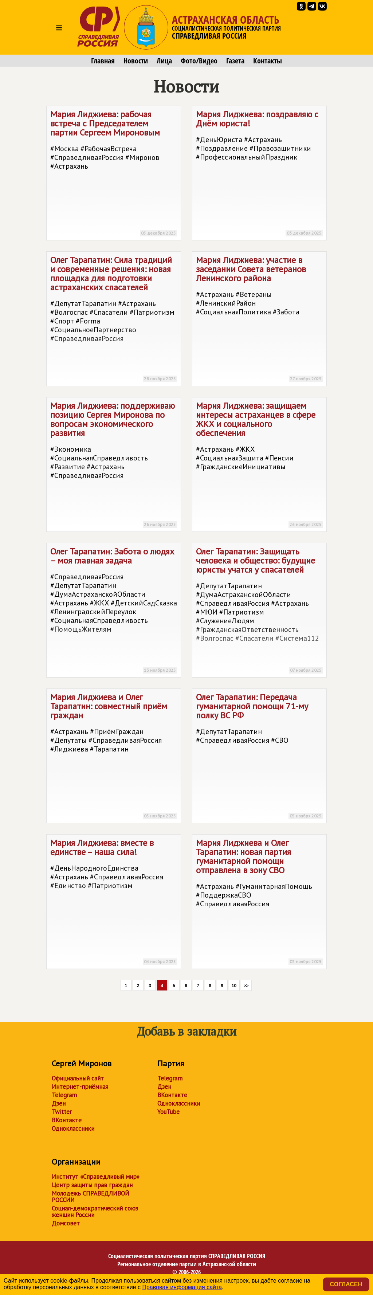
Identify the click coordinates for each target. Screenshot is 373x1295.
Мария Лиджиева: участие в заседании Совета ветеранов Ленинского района (259, 320)
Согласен (346, 1284)
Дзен (59, 1103)
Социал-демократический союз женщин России (95, 1211)
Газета (235, 61)
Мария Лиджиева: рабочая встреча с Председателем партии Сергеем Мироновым (114, 174)
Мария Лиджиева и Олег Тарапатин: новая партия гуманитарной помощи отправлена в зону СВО (259, 903)
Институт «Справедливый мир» (96, 1176)
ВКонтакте (67, 1120)
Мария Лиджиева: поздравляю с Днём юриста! (259, 174)
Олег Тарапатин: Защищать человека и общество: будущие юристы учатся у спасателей (259, 611)
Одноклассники (73, 1128)
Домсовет (66, 1223)
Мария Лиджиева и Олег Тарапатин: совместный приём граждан (114, 757)
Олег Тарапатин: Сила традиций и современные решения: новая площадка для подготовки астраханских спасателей (114, 320)
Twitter (62, 1111)
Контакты (267, 61)
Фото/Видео (199, 61)
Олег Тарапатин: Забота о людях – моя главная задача (114, 611)
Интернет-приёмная (80, 1086)
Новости (135, 61)
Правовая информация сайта (182, 1287)
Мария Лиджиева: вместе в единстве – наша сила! (114, 903)
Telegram (64, 1095)
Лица (164, 61)
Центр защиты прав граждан (92, 1185)
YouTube (168, 1111)
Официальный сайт (78, 1078)
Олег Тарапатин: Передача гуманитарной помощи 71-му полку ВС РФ (259, 757)
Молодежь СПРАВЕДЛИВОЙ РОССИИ (90, 1196)
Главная (103, 61)
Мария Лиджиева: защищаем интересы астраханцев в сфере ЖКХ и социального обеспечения (259, 465)
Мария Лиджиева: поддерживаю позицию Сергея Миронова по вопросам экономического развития (114, 465)
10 (234, 985)
